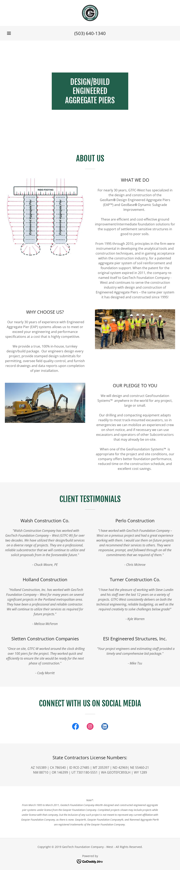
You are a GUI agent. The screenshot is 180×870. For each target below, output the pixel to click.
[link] (90, 13)
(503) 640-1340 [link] (90, 33)
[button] (9, 33)
